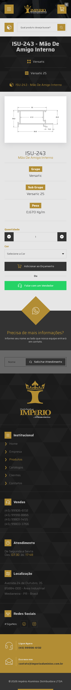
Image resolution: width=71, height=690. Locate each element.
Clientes (15, 475)
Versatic (38, 61)
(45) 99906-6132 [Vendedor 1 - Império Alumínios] (16, 510)
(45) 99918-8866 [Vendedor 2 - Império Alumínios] (17, 515)
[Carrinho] (61, 9)
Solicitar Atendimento (45, 362)
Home (13, 443)
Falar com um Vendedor (35, 285)
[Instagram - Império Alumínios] (34, 624)
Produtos (15, 459)
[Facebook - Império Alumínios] (24, 624)
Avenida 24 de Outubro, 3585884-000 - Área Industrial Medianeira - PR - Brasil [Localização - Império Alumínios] (25, 588)
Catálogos (16, 467)
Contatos (15, 483)
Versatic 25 (39, 73)
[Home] (35, 9)
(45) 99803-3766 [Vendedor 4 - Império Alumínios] (17, 524)
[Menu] (9, 9)
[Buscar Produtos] (61, 27)
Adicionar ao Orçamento (35, 266)
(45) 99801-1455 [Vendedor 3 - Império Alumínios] (16, 519)
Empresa (15, 451)
